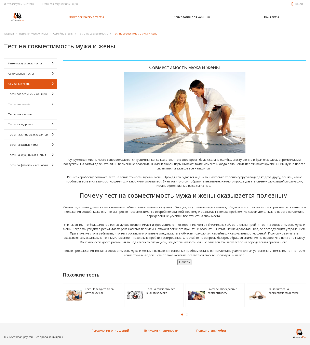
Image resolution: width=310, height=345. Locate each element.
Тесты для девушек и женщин (60, 4)
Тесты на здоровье (31, 124)
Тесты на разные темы (31, 144)
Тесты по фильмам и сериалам (31, 165)
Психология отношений (110, 330)
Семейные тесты (31, 84)
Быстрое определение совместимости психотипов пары (222, 290)
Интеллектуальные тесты (19, 4)
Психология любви (211, 330)
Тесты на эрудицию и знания (31, 155)
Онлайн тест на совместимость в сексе (284, 290)
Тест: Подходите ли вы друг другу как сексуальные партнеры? (101, 290)
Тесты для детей (31, 104)
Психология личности (161, 330)
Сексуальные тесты (31, 73)
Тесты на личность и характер (31, 134)
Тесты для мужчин (20, 114)
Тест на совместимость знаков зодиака (161, 290)
